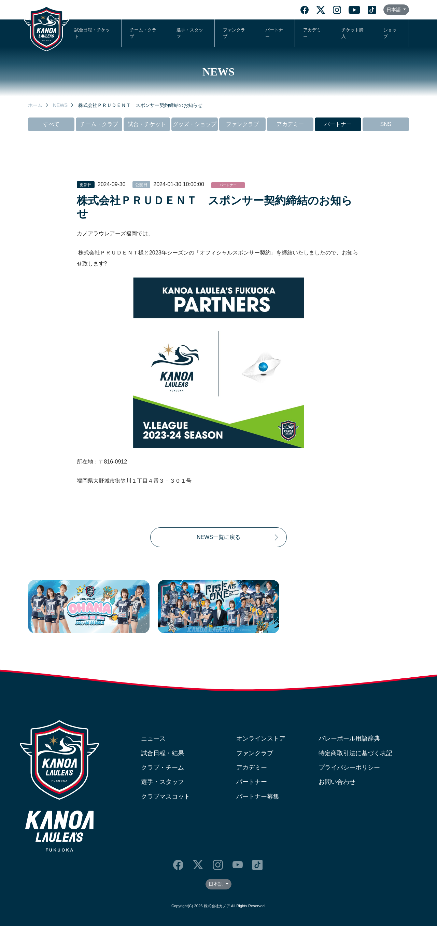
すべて (51, 124)
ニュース (153, 738)
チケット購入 (352, 33)
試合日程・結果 (162, 753)
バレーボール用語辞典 (349, 738)
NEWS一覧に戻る (218, 537)
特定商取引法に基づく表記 (355, 753)
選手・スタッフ (190, 33)
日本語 (394, 9)
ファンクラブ (234, 33)
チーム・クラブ (143, 33)
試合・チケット (147, 124)
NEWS (60, 105)
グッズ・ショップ (194, 124)
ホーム (35, 105)
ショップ (390, 33)
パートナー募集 (257, 796)
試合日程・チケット (92, 33)
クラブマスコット (165, 796)
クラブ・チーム (162, 767)
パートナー (274, 33)
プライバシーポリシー (349, 767)
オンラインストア (260, 738)
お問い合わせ (337, 781)
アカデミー (312, 33)
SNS (386, 124)
